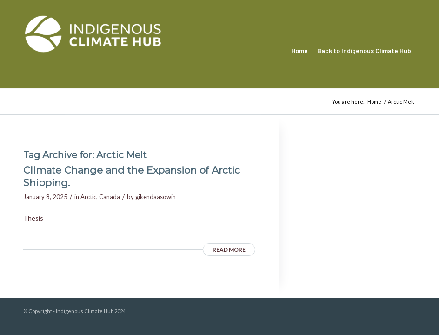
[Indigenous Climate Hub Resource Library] (93, 50)
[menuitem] (299, 50)
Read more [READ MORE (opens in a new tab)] (229, 249)
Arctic (88, 197)
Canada (109, 197)
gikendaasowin (155, 197)
